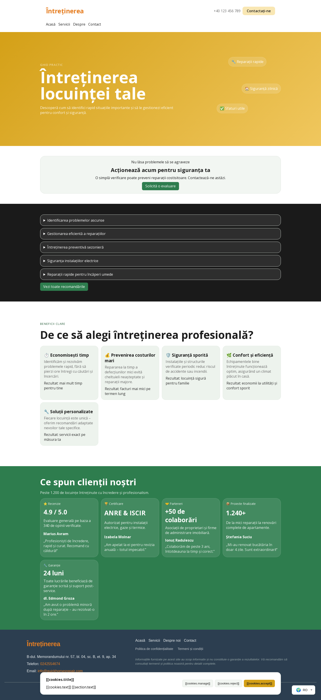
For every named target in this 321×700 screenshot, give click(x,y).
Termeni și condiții (190, 649)
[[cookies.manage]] (197, 683)
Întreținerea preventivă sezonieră (75, 247)
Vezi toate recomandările (64, 286)
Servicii (64, 24)
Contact (94, 24)
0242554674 (50, 664)
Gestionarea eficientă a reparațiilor (76, 233)
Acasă (51, 24)
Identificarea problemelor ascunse (75, 220)
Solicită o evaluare (160, 186)
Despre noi (172, 640)
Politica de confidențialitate (154, 649)
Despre (79, 24)
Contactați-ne (259, 10)
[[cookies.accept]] (259, 683)
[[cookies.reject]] (228, 683)
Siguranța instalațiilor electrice (72, 260)
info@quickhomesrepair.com (60, 671)
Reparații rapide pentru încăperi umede (80, 274)
